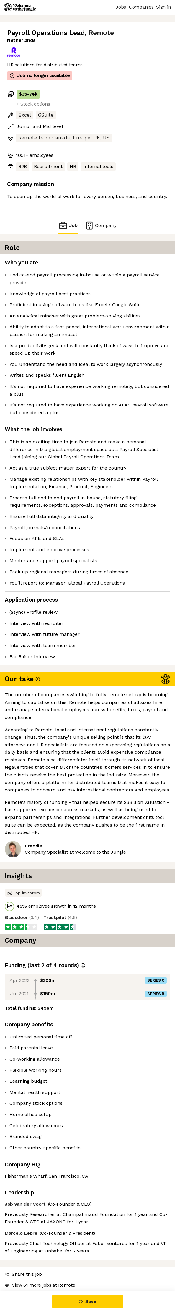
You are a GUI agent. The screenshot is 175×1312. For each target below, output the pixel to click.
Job (67, 225)
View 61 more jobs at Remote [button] (40, 1285)
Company (101, 225)
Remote (101, 33)
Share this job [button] (23, 1274)
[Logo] (20, 7)
